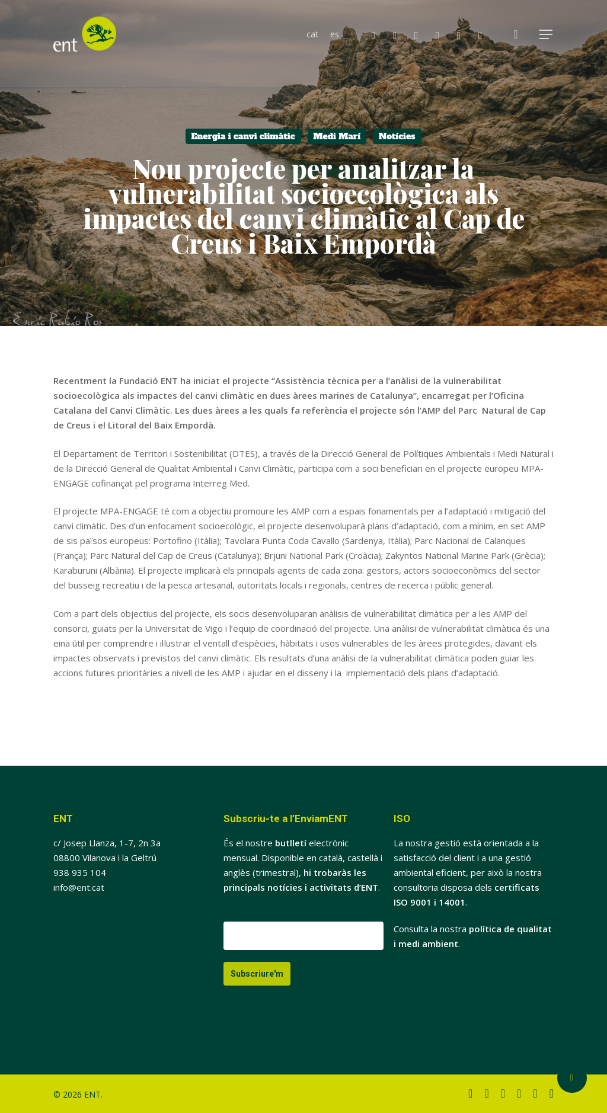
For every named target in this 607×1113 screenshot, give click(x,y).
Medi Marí (337, 136)
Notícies (397, 136)
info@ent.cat (78, 887)
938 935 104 (79, 872)
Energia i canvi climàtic (243, 136)
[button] (546, 34)
